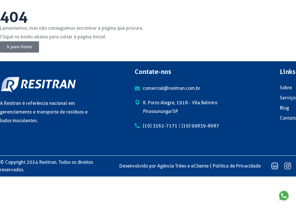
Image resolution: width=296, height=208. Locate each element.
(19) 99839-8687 (200, 126)
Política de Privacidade (237, 166)
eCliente (200, 166)
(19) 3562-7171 (160, 126)
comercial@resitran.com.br (171, 88)
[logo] (38, 84)
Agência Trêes (171, 166)
